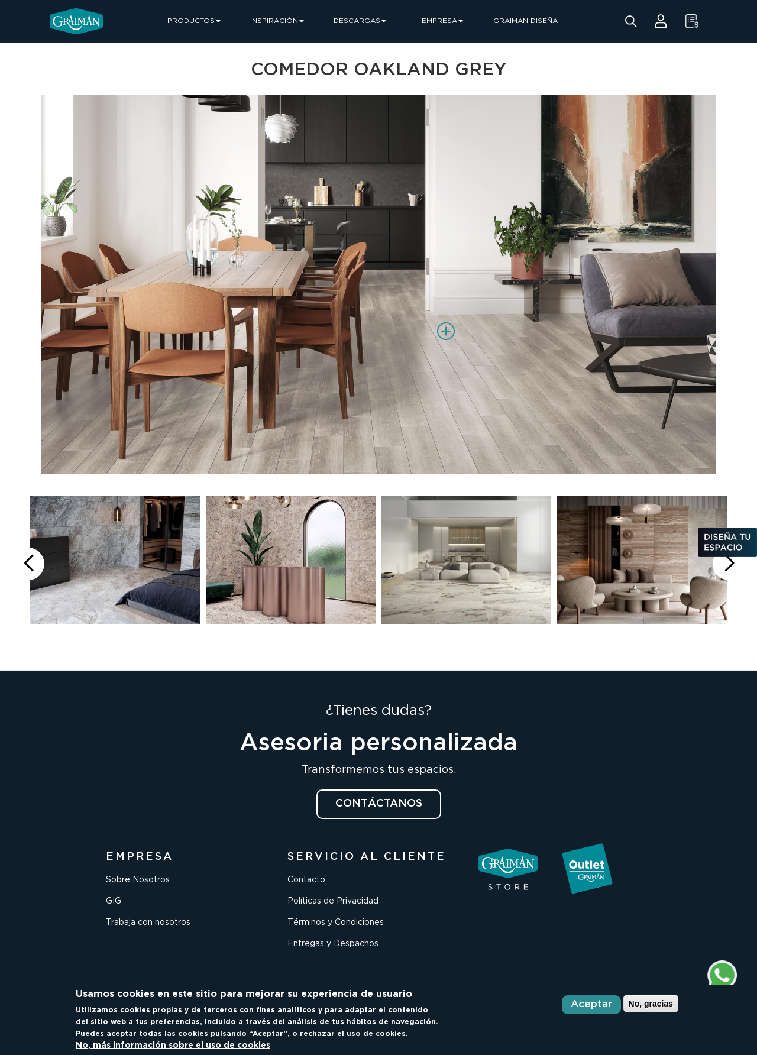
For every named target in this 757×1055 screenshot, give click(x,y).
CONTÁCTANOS (378, 803)
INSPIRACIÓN (277, 21)
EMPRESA (442, 21)
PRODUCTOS (194, 21)
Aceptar (591, 1004)
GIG (113, 901)
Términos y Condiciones (335, 922)
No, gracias (651, 1003)
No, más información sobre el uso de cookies (173, 1045)
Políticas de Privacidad (332, 901)
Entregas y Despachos (332, 943)
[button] (729, 564)
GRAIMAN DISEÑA (525, 21)
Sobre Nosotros (138, 880)
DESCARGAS (360, 21)
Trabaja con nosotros (148, 922)
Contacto (306, 880)
